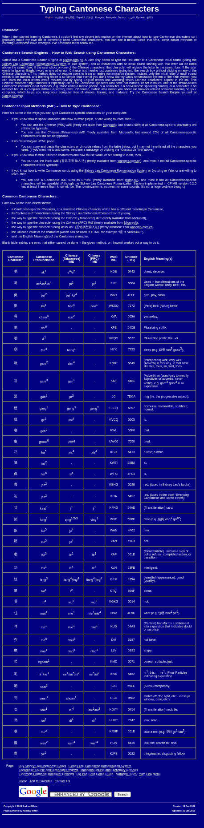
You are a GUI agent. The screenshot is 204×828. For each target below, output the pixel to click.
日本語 (89, 17)
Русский (140, 17)
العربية (131, 17)
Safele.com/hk (73, 59)
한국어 (150, 17)
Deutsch (122, 17)
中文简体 (59, 17)
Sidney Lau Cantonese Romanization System (34, 63)
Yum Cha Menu (149, 774)
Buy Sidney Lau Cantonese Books (42, 766)
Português (111, 17)
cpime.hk (131, 179)
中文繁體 (69, 17)
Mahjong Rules (126, 774)
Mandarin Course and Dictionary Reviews (109, 770)
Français (99, 17)
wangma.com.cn (129, 160)
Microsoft (109, 124)
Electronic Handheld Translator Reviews (46, 774)
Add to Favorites (40, 781)
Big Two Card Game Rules (95, 774)
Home (23, 781)
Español (81, 17)
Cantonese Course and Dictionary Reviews (48, 770)
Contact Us (62, 781)
